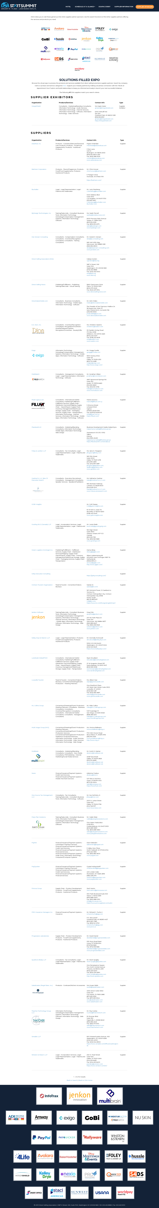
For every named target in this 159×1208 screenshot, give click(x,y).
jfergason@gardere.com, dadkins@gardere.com (95, 466)
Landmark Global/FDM (39, 658)
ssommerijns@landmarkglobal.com (99, 669)
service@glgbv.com (93, 563)
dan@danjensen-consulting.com (98, 248)
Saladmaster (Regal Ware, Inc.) (42, 985)
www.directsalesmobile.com (96, 315)
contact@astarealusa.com (96, 158)
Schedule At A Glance (85, 6)
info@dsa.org (91, 273)
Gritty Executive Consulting (41, 574)
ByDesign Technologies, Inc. (41, 213)
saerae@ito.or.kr (92, 586)
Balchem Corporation (39, 169)
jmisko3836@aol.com (94, 313)
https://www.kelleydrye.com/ (96, 649)
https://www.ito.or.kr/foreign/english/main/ (101, 603)
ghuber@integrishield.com (104, 108)
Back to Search (72, 1080)
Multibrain (35, 751)
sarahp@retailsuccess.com (96, 215)
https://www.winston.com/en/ (97, 1066)
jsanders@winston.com (95, 1064)
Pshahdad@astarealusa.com (96, 145)
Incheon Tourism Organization (42, 585)
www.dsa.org (91, 275)
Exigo (33, 350)
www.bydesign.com (93, 228)
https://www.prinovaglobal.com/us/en (99, 903)
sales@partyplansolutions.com (97, 831)
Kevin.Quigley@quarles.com (96, 961)
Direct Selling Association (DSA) (43, 259)
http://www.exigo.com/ (94, 365)
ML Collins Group (38, 705)
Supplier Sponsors (145, 7)
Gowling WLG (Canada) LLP (41, 524)
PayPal (34, 842)
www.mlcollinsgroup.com (95, 718)
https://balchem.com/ (94, 180)
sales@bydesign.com (94, 226)
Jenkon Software (37, 612)
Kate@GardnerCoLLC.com (96, 480)
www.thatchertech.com (95, 1027)
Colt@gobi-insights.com (95, 506)
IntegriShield (36, 106)
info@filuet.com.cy (93, 414)
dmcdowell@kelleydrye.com (96, 639)
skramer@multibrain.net (95, 753)
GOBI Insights (36, 504)
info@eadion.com (93, 339)
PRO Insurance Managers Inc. (42, 912)
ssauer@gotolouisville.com (96, 694)
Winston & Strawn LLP (39, 1055)
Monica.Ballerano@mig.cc (96, 729)
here (64, 85)
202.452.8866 (107, 1205)
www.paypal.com (92, 855)
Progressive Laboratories (40, 936)
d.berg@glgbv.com (93, 552)
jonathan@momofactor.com (96, 376)
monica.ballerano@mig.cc (95, 738)
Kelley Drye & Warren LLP (41, 638)
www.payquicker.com (94, 879)
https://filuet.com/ (93, 416)
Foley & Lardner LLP (39, 451)
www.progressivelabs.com (96, 950)
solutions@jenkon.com (95, 627)
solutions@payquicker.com (96, 877)
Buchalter (35, 189)
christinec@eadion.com (95, 326)
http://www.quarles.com (95, 976)
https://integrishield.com (103, 121)
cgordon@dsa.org (93, 260)
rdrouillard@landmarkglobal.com (98, 660)
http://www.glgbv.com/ (94, 564)
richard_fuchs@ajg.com (95, 914)
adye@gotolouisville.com (95, 681)
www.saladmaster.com (94, 1001)
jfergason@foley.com (94, 453)
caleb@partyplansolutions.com (97, 819)
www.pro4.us (91, 927)
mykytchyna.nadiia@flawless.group (99, 429)
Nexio (34, 773)
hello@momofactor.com (95, 389)
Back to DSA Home (85, 1080)
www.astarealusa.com (94, 160)
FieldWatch (35, 374)
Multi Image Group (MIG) (40, 727)
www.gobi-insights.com (95, 515)
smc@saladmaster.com (95, 1000)
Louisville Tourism (38, 680)
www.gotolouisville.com (95, 696)
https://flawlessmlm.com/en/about (98, 441)
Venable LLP (36, 1036)
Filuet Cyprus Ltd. (38, 400)
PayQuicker (36, 866)
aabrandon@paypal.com (95, 844)
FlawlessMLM (36, 427)
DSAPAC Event (104, 6)
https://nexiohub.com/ (94, 786)
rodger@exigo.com (93, 363)
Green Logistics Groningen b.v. (42, 550)
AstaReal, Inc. (36, 143)
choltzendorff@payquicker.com (97, 868)
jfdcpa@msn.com (93, 797)
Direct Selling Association (48, 1205)
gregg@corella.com (93, 352)
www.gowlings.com (93, 541)
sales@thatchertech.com (95, 1025)
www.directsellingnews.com (96, 292)
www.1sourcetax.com (94, 808)
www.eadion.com (93, 341)
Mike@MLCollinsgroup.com (96, 707)
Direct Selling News (38, 284)
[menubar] (109, 6)
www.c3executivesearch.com (97, 491)
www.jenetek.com (93, 249)
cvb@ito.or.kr (91, 601)
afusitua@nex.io (92, 775)
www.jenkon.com (93, 628)
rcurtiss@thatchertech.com (96, 1012)
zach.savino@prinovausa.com (97, 890)
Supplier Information (123, 6)
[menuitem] (68, 6)
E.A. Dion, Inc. (36, 325)
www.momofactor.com (94, 390)
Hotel (68, 6)
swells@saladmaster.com (95, 987)
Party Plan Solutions (39, 817)
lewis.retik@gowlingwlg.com (96, 526)
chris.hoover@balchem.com (96, 171)
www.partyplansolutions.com (97, 833)
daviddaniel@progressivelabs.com (98, 938)
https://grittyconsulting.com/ (96, 575)
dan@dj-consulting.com (95, 239)
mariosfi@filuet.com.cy (94, 401)
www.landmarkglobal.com (96, 670)
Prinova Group (37, 888)
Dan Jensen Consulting (40, 237)
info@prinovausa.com (94, 901)
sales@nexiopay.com (94, 784)
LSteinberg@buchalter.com (96, 191)
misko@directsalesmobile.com (97, 303)
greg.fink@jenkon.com (94, 614)
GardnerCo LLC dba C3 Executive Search (40, 479)
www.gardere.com (93, 469)
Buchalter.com (92, 204)
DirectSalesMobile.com (40, 301)
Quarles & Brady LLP (39, 960)
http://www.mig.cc (93, 740)
